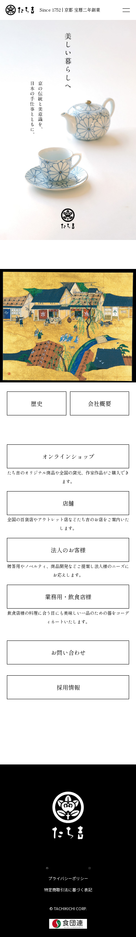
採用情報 (68, 687)
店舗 (68, 503)
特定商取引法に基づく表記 (68, 889)
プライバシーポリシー (68, 878)
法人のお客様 (68, 550)
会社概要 (99, 403)
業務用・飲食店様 (68, 596)
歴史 (36, 403)
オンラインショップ (68, 456)
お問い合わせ (68, 652)
